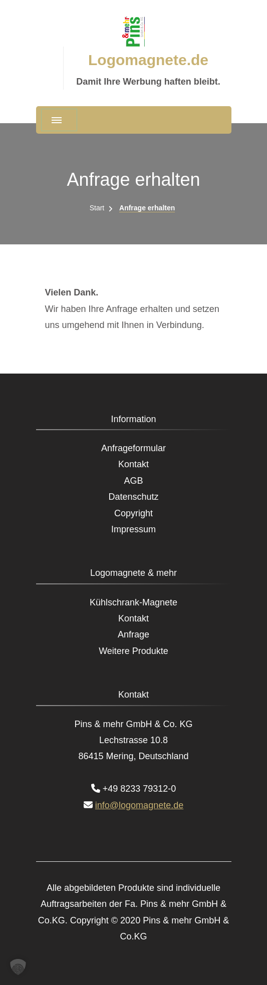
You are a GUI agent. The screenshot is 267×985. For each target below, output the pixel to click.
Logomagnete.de (148, 60)
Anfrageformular (133, 448)
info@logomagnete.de (139, 805)
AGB (133, 481)
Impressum (133, 529)
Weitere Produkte (133, 651)
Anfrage (133, 634)
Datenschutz (133, 497)
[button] (18, 967)
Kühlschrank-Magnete (133, 602)
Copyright (133, 513)
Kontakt (133, 464)
